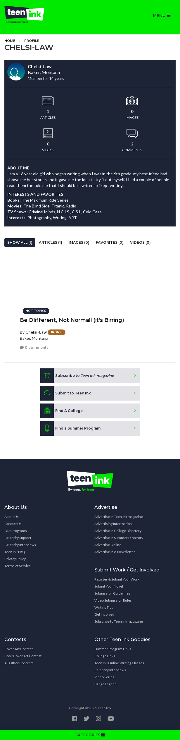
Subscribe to (77, 375)
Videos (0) (140, 242)
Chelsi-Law (36, 331)
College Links (104, 656)
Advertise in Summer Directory (118, 537)
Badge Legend (105, 684)
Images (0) (79, 242)
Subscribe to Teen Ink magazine (118, 621)
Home (9, 40)
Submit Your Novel (108, 586)
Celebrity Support (17, 537)
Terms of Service (17, 566)
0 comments (34, 347)
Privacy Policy (15, 559)
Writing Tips (103, 607)
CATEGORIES (90, 735)
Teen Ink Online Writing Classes (119, 663)
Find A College (61, 411)
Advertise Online (107, 544)
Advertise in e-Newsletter (114, 552)
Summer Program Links (112, 649)
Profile (31, 40)
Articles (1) (50, 242)
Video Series (104, 677)
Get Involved (104, 614)
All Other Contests (19, 663)
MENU (161, 15)
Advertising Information (113, 523)
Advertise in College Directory (117, 530)
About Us (11, 516)
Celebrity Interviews (20, 544)
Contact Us (13, 523)
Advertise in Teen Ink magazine (118, 516)
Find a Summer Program (70, 428)
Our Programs (15, 530)
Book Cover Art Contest (22, 656)
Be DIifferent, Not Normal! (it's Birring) (72, 320)
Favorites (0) (110, 242)
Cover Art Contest (18, 649)
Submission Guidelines (112, 593)
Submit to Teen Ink (65, 393)
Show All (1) (19, 242)
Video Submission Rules (113, 600)
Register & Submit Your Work (116, 579)
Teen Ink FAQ (14, 552)
